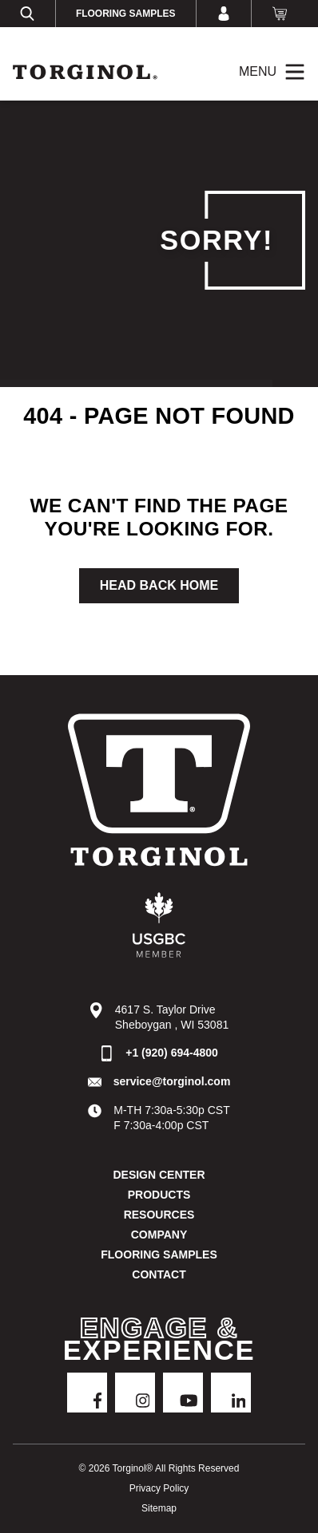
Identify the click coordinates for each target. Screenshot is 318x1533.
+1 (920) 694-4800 (171, 1052)
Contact (158, 1274)
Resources (159, 1214)
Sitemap (159, 1508)
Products (159, 1194)
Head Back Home (159, 585)
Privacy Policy (159, 1488)
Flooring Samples (126, 13)
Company (159, 1234)
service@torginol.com (172, 1081)
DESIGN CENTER (159, 1174)
